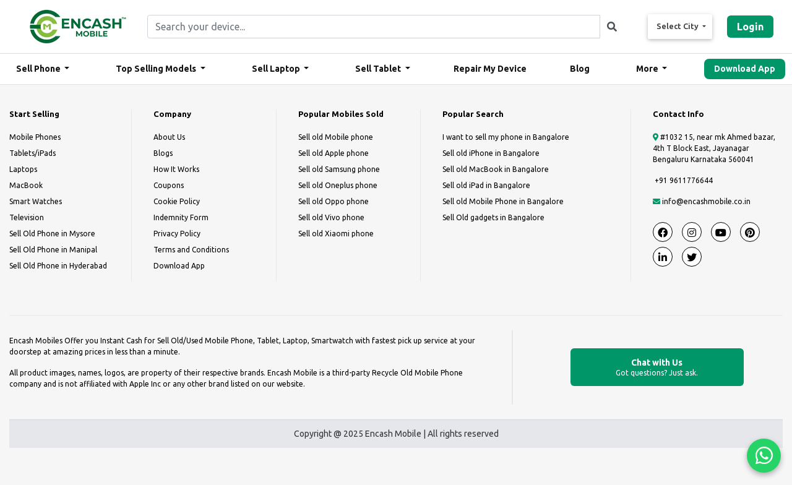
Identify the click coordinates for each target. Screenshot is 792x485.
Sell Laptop (277, 69)
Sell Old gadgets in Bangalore (493, 217)
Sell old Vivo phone (331, 217)
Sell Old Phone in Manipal (53, 250)
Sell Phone (39, 69)
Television (26, 217)
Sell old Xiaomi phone (336, 234)
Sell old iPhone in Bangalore (491, 153)
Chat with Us (657, 368)
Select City (678, 26)
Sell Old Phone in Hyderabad (58, 266)
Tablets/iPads (32, 153)
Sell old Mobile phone (335, 137)
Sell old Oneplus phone (337, 185)
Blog (580, 69)
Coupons (168, 185)
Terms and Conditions (191, 250)
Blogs (163, 153)
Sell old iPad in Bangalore (486, 185)
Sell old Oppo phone (333, 201)
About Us (169, 137)
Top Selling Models (157, 69)
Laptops (23, 169)
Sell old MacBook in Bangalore (495, 169)
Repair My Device (490, 69)
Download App (744, 69)
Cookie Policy (176, 201)
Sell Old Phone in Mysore (52, 234)
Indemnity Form (181, 217)
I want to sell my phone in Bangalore (505, 137)
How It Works (176, 169)
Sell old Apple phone (333, 153)
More (648, 69)
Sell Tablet (379, 69)
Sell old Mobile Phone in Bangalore (503, 201)
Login (750, 26)
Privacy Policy (176, 234)
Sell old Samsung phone (339, 169)
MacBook (26, 185)
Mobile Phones (35, 137)
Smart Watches (35, 201)
